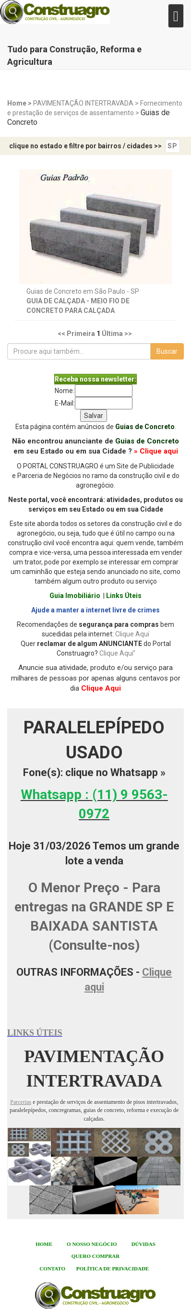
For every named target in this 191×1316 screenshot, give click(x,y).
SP (172, 146)
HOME (44, 1244)
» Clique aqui (156, 451)
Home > (20, 103)
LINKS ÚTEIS (34, 1033)
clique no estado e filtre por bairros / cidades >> (85, 146)
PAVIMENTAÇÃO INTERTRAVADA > (86, 103)
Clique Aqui (132, 634)
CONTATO (52, 1268)
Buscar (167, 351)
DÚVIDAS (143, 1244)
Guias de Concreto (145, 427)
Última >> (117, 333)
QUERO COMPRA (94, 1256)
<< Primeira (76, 333)
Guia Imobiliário (74, 595)
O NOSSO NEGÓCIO (92, 1244)
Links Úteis (124, 595)
